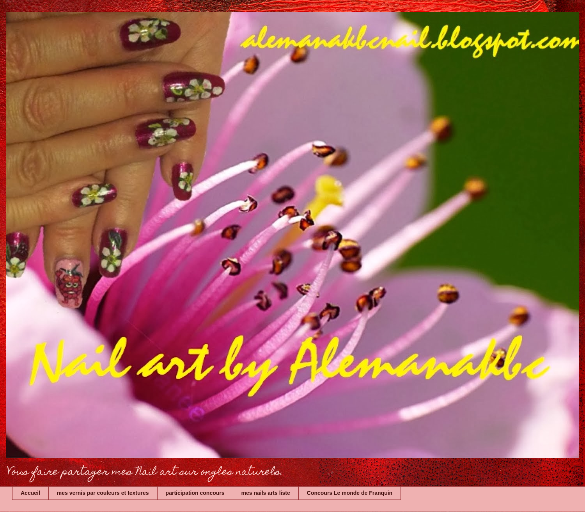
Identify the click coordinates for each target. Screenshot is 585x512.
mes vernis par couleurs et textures (103, 493)
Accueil (30, 493)
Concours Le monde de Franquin (349, 493)
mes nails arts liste (265, 493)
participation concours (195, 493)
